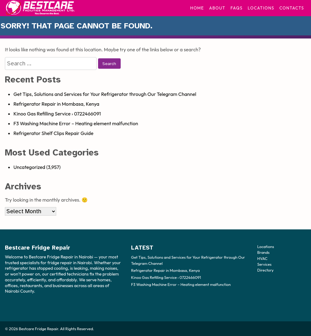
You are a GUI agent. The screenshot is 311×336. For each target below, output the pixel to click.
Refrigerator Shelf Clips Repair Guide (53, 133)
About (217, 8)
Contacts (291, 8)
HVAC (262, 258)
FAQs (236, 8)
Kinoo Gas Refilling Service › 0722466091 (57, 114)
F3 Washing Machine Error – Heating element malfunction (75, 123)
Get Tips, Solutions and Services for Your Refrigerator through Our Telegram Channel (104, 94)
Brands (263, 252)
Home (197, 8)
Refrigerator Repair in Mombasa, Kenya (56, 104)
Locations (261, 8)
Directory (265, 269)
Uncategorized (29, 167)
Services (264, 263)
